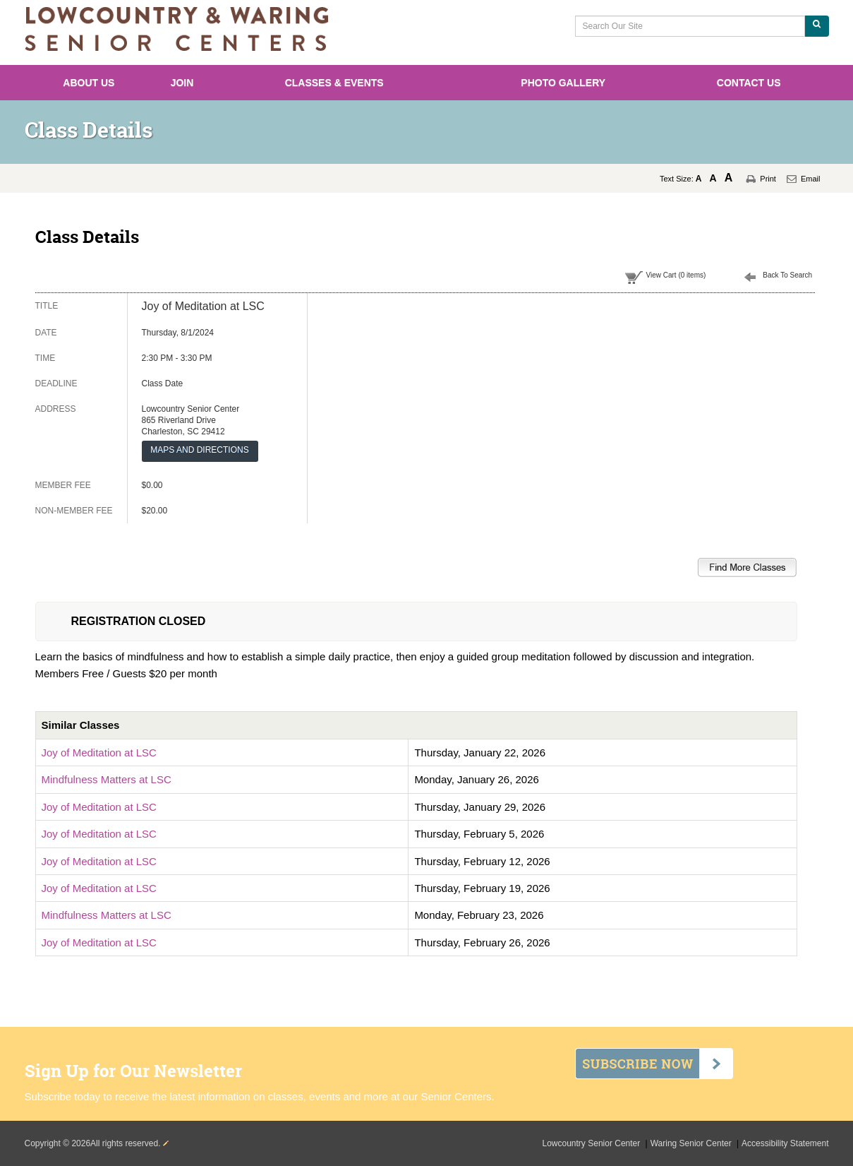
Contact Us (749, 82)
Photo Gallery (563, 82)
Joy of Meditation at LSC (99, 752)
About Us (88, 82)
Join (182, 82)
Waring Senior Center (692, 1143)
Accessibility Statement (785, 1143)
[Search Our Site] (690, 26)
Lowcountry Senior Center (593, 1143)
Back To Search (787, 275)
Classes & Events (334, 82)
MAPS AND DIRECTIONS (199, 450)
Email (811, 178)
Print (768, 178)
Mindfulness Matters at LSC (106, 779)
